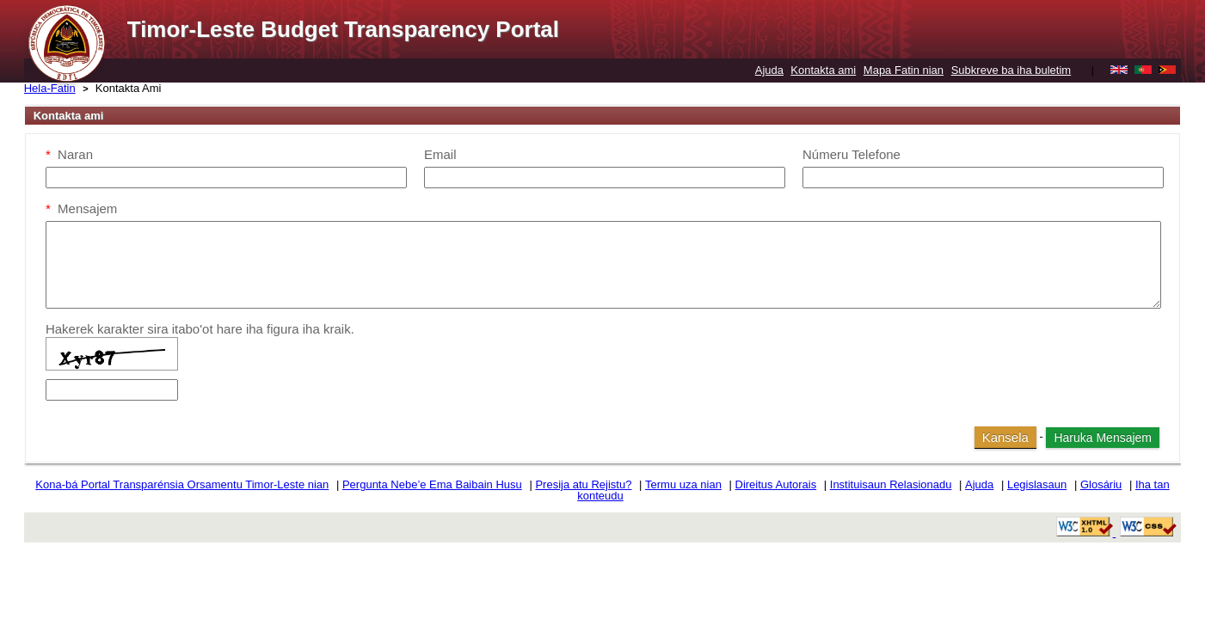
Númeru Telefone (851, 154)
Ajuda (769, 70)
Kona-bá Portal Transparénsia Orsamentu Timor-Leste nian (182, 484)
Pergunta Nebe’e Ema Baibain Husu (432, 484)
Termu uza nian (683, 484)
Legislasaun (1037, 484)
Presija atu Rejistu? (583, 484)
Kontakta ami (823, 70)
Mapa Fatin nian (904, 70)
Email (440, 154)
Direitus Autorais (776, 484)
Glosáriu (1101, 484)
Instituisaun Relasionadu (891, 484)
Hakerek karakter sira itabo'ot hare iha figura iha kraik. (200, 329)
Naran (69, 154)
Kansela (1005, 437)
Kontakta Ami (128, 88)
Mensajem (81, 208)
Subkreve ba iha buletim (1011, 70)
